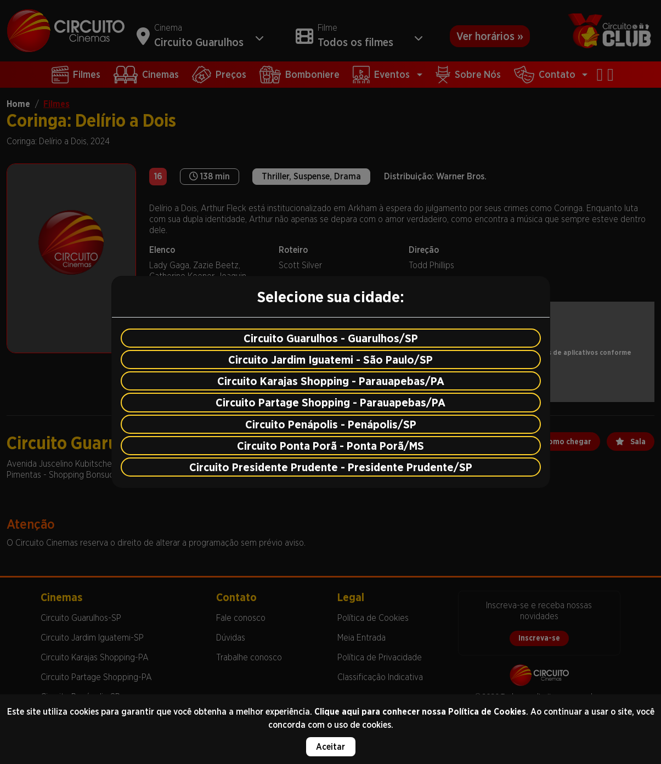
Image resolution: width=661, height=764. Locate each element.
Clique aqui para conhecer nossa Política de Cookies (420, 711)
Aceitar (330, 747)
